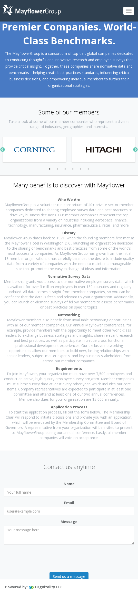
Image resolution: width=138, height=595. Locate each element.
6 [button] (88, 169)
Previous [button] (2, 149)
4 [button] (72, 169)
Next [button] (135, 149)
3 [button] (65, 169)
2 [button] (57, 169)
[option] (34, 150)
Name (69, 483)
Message (69, 521)
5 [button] (80, 169)
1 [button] (49, 169)
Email (69, 502)
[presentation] (43, 558)
